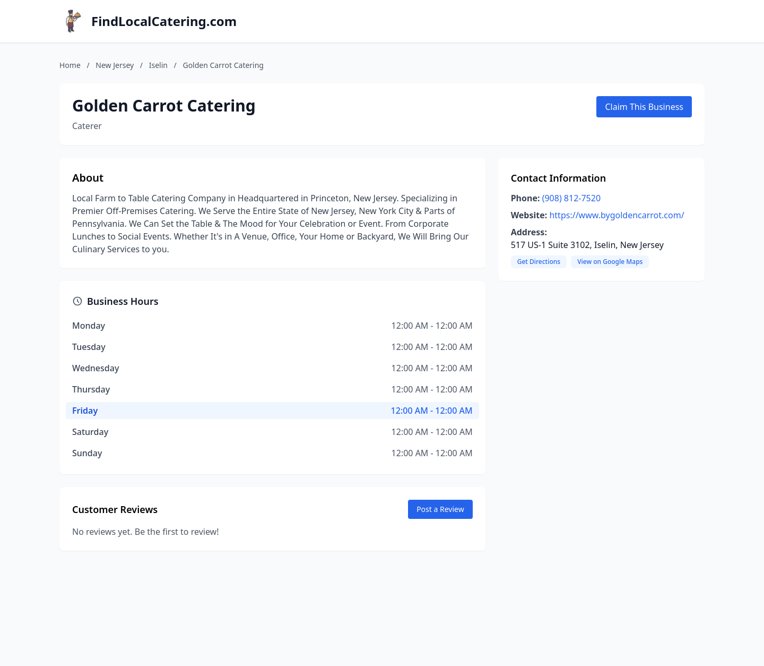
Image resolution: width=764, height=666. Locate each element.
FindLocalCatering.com (164, 21)
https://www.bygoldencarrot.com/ (616, 215)
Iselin (158, 65)
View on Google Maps (610, 261)
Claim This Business (644, 107)
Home (70, 65)
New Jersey (115, 65)
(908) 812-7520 (571, 198)
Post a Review (440, 509)
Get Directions (538, 261)
